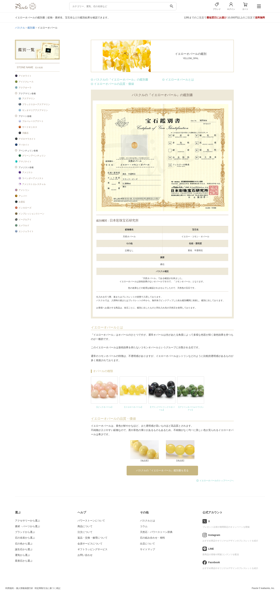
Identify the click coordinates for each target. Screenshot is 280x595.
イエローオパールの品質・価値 (114, 83)
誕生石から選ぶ (23, 549)
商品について (85, 526)
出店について (147, 543)
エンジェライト (26, 231)
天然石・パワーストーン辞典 (156, 532)
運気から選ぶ (22, 555)
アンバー (23, 196)
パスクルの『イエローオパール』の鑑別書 (121, 79)
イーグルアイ (25, 219)
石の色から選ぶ (23, 543)
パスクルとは (147, 520)
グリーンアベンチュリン (34, 155)
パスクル (20, 27)
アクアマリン (28, 98)
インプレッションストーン (31, 213)
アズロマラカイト (27, 139)
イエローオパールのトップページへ (216, 480)
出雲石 (22, 202)
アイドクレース (26, 82)
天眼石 (25, 133)
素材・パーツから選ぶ (27, 526)
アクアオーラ (25, 87)
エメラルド (24, 225)
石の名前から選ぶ (25, 537)
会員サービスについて (90, 543)
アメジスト (27, 172)
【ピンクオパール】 (104, 407)
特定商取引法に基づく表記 (47, 588)
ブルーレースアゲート (33, 121)
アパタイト (24, 145)
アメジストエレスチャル (34, 184)
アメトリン (24, 190)
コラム (144, 526)
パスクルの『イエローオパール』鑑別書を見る (162, 470)
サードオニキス (29, 127)
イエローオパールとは (179, 79)
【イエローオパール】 (133, 407)
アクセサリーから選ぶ (27, 520)
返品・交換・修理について (93, 537)
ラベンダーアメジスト (33, 178)
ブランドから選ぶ (25, 532)
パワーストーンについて (91, 520)
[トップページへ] (25, 9)
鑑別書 (31, 27)
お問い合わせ (85, 555)
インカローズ (25, 208)
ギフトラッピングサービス (93, 549)
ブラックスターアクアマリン (36, 104)
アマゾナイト (25, 161)
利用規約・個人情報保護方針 (19, 588)
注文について (85, 532)
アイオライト (25, 76)
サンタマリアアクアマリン (35, 110)
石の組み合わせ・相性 (152, 537)
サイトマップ (147, 549)
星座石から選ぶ (23, 560)
